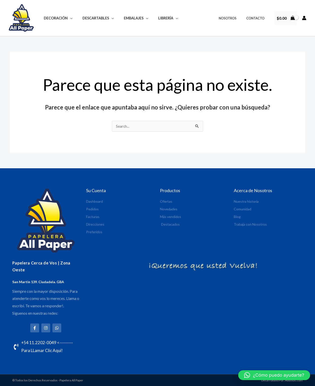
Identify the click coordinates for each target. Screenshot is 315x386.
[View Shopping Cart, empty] (285, 18)
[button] (274, 375)
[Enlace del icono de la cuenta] (304, 18)
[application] (68, 18)
